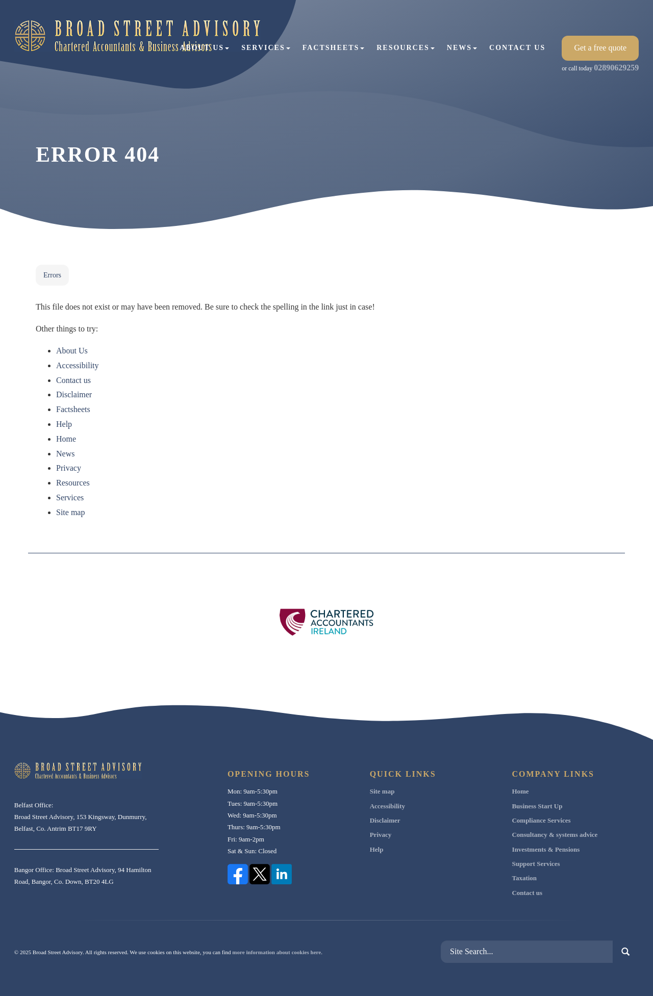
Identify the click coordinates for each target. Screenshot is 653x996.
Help (64, 424)
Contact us (517, 48)
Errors (52, 275)
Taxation (524, 878)
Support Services (536, 863)
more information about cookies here (276, 952)
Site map (70, 512)
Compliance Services (541, 820)
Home (66, 439)
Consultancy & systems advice (554, 834)
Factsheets (334, 48)
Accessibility (77, 365)
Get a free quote (600, 47)
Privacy (68, 468)
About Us (204, 48)
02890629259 (616, 67)
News (462, 48)
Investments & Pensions (546, 849)
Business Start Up (537, 806)
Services (265, 48)
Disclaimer (74, 394)
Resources (405, 48)
